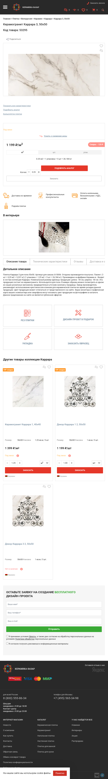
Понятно (60, 773)
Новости (7, 725)
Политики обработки (24, 639)
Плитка (15, 19)
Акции (74, 736)
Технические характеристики (50, 261)
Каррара (48, 19)
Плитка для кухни (45, 752)
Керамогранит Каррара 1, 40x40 (23, 424)
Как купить (8, 736)
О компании (8, 730)
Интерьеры (77, 730)
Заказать (54, 178)
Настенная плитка (45, 741)
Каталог (41, 720)
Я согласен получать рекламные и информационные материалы (38, 644)
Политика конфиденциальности (18, 762)
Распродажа (77, 741)
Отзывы (78, 261)
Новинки (76, 725)
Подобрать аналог (11, 110)
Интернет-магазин (13, 720)
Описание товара (16, 261)
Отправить (54, 629)
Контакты (7, 741)
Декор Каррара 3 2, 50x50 (19, 544)
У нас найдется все (82, 720)
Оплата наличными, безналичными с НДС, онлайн (90, 195)
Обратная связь (10, 752)
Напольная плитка (45, 736)
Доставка (7, 746)
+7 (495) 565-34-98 (66, 698)
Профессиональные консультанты (55, 195)
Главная (7, 19)
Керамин (38, 19)
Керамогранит (44, 730)
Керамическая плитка (47, 725)
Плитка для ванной (46, 746)
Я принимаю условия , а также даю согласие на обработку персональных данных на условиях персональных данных (50, 637)
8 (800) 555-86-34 (14, 698)
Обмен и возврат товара (14, 757)
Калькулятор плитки (12, 114)
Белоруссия (26, 19)
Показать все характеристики (17, 106)
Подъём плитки (19, 206)
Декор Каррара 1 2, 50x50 (71, 424)
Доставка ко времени (22, 196)
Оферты (32, 636)
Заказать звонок (97, 3)
